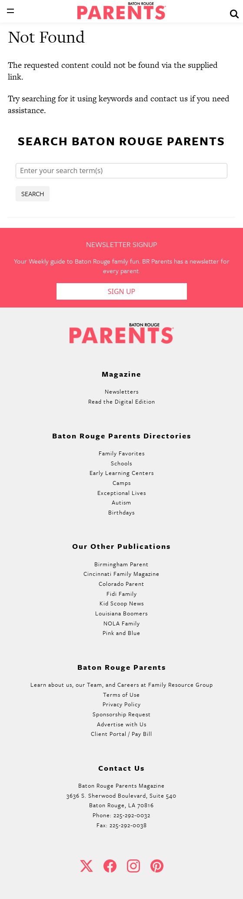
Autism (121, 502)
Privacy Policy (122, 704)
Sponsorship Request (122, 714)
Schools (121, 463)
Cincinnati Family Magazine (121, 573)
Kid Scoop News (122, 603)
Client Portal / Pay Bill (121, 733)
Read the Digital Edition (121, 401)
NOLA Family (121, 623)
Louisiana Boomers (121, 613)
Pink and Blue (121, 632)
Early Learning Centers (122, 472)
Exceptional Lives (121, 492)
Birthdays (121, 512)
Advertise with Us (121, 724)
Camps (122, 482)
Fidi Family (122, 593)
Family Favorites (122, 453)
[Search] (121, 170)
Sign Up (122, 291)
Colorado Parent (121, 583)
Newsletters (122, 391)
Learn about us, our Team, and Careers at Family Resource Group (121, 684)
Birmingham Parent (121, 564)
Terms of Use (121, 694)
